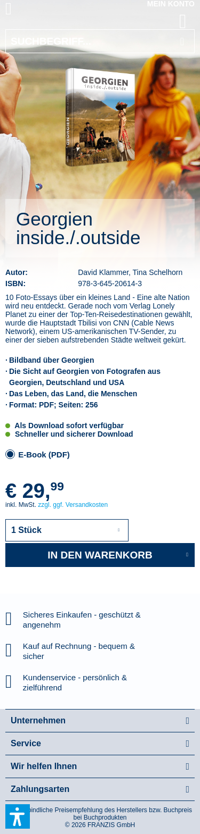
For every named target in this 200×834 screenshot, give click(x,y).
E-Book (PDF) (44, 454)
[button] (17, 816)
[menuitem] (20, 10)
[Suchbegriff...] (100, 41)
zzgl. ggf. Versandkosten (73, 504)
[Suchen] (182, 41)
